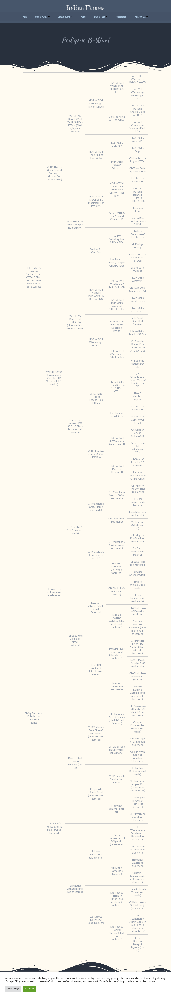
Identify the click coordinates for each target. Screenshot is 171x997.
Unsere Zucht (65, 16)
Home (24, 16)
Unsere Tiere (101, 16)
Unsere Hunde (43, 16)
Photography (121, 16)
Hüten (83, 16)
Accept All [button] (29, 988)
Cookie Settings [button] (13, 988)
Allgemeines (142, 16)
